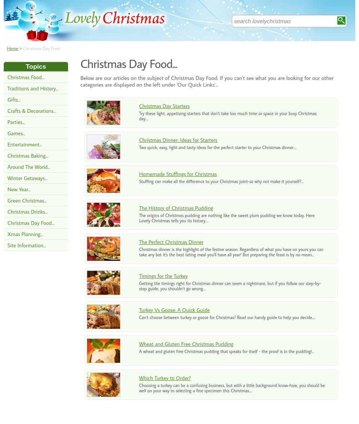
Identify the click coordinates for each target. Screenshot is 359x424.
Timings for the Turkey (163, 275)
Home (12, 48)
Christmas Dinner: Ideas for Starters (178, 139)
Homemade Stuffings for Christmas (178, 173)
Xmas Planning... (25, 234)
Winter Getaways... (27, 178)
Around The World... (28, 166)
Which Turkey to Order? (165, 377)
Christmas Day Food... (31, 222)
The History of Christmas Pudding (176, 207)
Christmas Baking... (27, 155)
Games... (16, 133)
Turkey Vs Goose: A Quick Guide (174, 309)
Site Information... (26, 245)
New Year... (19, 189)
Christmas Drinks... (27, 211)
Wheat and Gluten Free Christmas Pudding (186, 343)
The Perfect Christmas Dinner (171, 241)
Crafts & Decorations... (31, 110)
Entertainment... (24, 144)
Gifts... (14, 99)
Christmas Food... (26, 77)
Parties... (16, 122)
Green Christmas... (27, 200)
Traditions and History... (32, 88)
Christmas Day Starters (164, 105)
